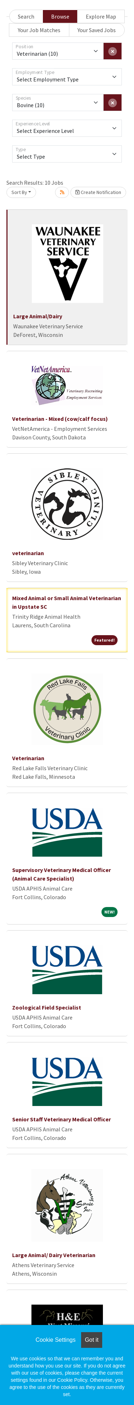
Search (26, 16)
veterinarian (28, 553)
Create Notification (98, 192)
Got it (91, 1340)
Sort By (19, 192)
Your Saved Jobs (97, 30)
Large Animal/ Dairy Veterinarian (53, 1255)
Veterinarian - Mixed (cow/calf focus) (60, 418)
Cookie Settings (55, 1340)
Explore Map (101, 16)
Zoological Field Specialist (46, 1007)
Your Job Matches (39, 30)
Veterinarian (28, 758)
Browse (60, 16)
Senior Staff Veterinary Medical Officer (61, 1119)
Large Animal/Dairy (37, 316)
